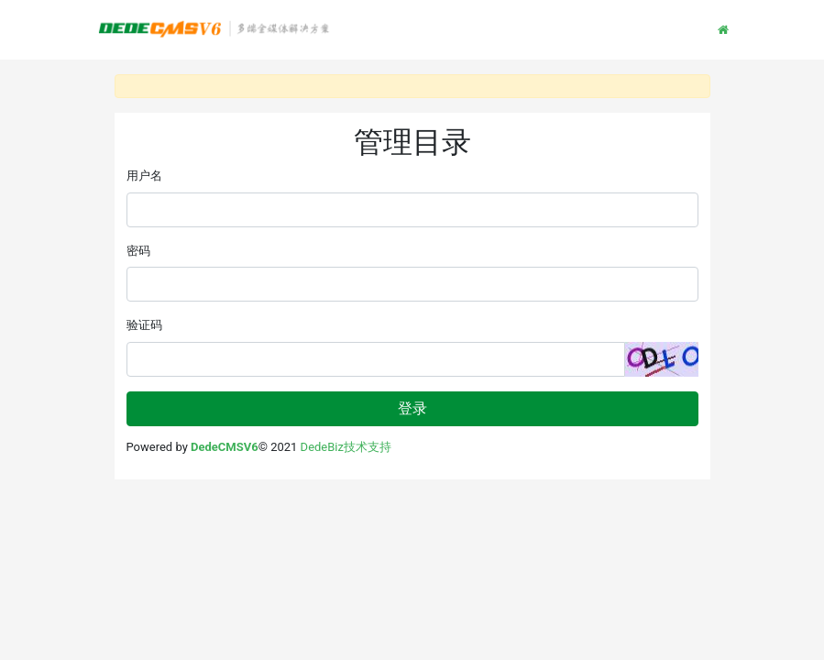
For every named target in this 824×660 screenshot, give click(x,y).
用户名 (144, 175)
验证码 (144, 325)
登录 (412, 408)
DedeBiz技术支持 (346, 447)
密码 (138, 251)
